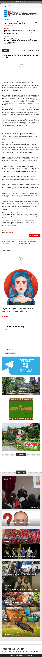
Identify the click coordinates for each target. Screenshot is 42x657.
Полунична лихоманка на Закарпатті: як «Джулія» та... (19, 540)
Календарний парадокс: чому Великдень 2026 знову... (20, 618)
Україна (11, 232)
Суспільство (7, 503)
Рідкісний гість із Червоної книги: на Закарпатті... (17, 633)
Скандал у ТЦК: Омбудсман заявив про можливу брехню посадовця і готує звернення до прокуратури (20, 40)
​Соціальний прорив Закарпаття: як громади (15, 505)
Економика (6, 537)
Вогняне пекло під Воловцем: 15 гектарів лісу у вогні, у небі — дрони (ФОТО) (20, 22)
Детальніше (5, 316)
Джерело (4, 230)
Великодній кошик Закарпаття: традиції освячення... (18, 603)
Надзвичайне (6, 570)
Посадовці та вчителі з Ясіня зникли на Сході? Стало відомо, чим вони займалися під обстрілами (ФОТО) (20, 31)
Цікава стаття (34, 235)
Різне (5, 630)
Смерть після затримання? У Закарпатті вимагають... (19, 523)
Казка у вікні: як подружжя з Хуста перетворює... (21, 589)
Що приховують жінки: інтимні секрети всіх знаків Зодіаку (17, 309)
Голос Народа (6, 520)
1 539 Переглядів (27, 50)
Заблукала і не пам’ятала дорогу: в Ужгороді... (20, 574)
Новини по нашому (7, 585)
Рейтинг (37, 50)
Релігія (5, 615)
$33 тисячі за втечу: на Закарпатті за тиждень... (21, 556)
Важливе (5, 600)
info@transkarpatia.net (33, 651)
